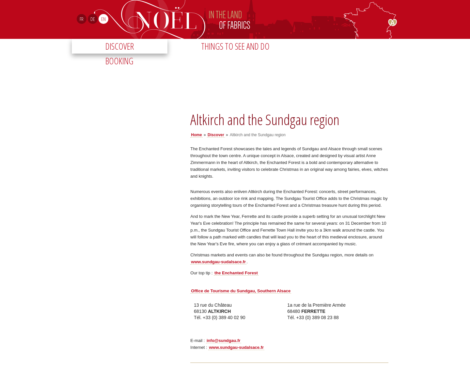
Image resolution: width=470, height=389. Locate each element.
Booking (119, 61)
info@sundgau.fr (224, 340)
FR (82, 19)
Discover (119, 46)
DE (92, 19)
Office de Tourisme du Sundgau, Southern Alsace (240, 290)
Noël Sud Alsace (262, 19)
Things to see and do (235, 46)
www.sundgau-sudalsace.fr (218, 261)
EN (103, 19)
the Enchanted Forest (236, 272)
